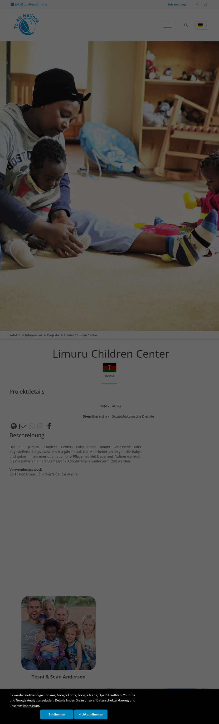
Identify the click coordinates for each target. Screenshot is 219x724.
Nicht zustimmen (90, 714)
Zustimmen (57, 714)
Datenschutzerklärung (112, 700)
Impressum (31, 705)
